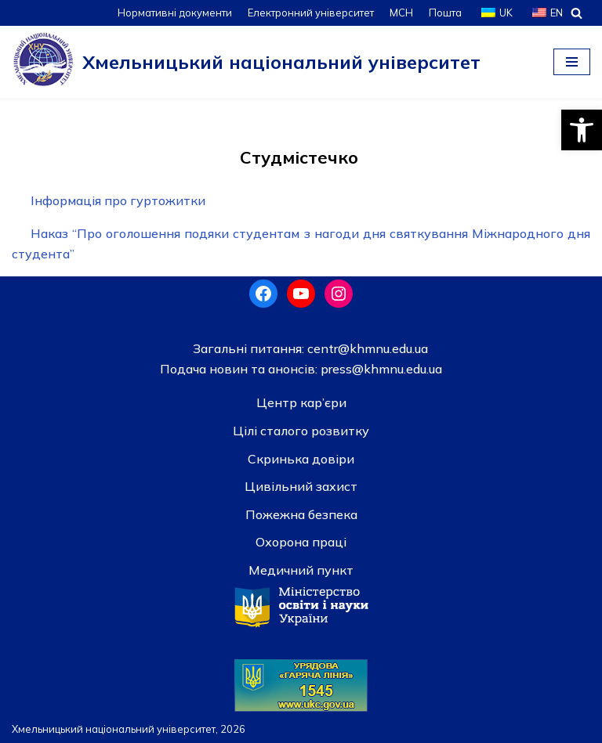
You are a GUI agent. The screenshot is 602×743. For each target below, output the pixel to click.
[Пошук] (576, 13)
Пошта (445, 12)
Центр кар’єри (301, 402)
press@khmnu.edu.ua (379, 369)
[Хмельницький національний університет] (246, 62)
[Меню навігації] (571, 62)
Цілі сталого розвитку (301, 430)
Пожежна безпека (301, 514)
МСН (401, 12)
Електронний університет (311, 12)
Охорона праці (301, 542)
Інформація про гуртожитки (118, 200)
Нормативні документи (175, 12)
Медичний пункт (301, 570)
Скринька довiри (301, 459)
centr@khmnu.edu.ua (366, 348)
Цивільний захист (301, 486)
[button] (581, 130)
